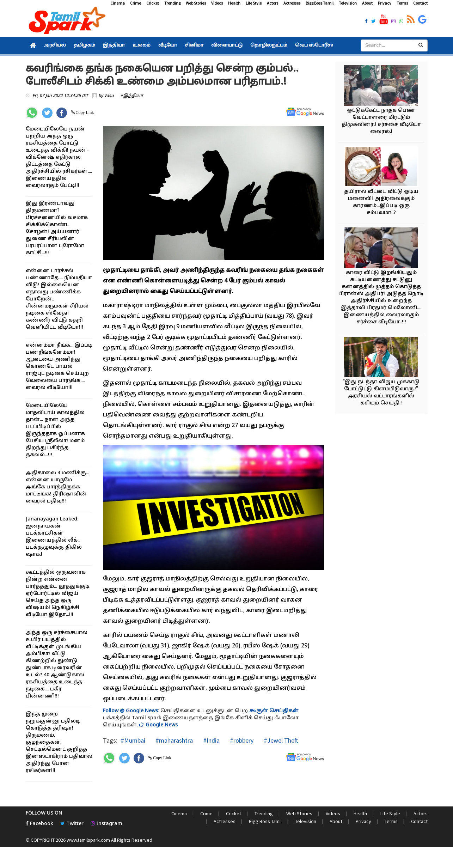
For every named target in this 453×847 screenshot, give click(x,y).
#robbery (240, 740)
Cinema (117, 3)
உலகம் (142, 45)
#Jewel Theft (280, 740)
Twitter (72, 824)
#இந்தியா (131, 95)
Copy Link (84, 112)
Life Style (254, 3)
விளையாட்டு (227, 45)
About (367, 3)
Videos (217, 3)
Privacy (384, 3)
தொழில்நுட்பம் (268, 45)
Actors (272, 3)
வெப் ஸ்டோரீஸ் (314, 45)
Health (234, 3)
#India (211, 740)
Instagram (106, 824)
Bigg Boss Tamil (319, 3)
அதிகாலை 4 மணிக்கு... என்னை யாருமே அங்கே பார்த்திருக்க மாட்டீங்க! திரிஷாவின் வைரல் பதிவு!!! (57, 487)
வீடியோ (167, 45)
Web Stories (196, 3)
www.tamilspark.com (88, 840)
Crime (135, 3)
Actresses (291, 3)
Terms (402, 3)
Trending (172, 3)
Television (348, 3)
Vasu (109, 95)
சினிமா (194, 45)
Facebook (39, 824)
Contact (420, 3)
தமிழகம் (84, 45)
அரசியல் (55, 45)
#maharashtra (173, 740)
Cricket (152, 3)
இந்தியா (114, 45)
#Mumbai (133, 740)
